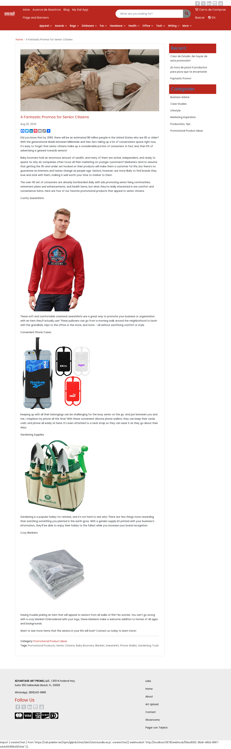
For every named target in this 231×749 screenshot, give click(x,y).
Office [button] (146, 26)
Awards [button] (59, 26)
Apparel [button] (44, 26)
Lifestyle (175, 110)
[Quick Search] (149, 14)
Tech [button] (159, 26)
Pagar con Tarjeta (156, 727)
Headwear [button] (116, 26)
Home (19, 39)
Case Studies (178, 104)
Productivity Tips (180, 124)
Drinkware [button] (88, 26)
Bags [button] (73, 26)
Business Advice (179, 97)
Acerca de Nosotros (46, 10)
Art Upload (151, 704)
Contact (150, 712)
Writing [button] (172, 26)
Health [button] (132, 26)
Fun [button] (102, 26)
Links (148, 681)
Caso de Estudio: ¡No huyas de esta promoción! (188, 58)
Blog (66, 10)
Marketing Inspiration (183, 117)
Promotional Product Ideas (50, 641)
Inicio (26, 10)
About (149, 696)
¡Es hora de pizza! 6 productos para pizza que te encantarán (188, 70)
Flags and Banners (36, 18)
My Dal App (80, 10)
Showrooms (152, 720)
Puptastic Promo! (180, 78)
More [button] (185, 26)
